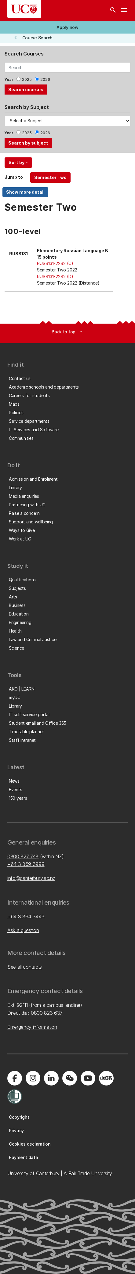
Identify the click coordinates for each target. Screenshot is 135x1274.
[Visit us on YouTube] (88, 1078)
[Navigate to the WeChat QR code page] (69, 1078)
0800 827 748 (22, 856)
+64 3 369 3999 (26, 864)
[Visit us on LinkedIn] (51, 1078)
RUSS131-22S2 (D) (55, 276)
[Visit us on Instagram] (33, 1078)
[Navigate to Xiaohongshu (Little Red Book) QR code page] (106, 1078)
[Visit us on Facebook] (14, 1078)
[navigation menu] (124, 10)
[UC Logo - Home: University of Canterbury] (24, 9)
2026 (45, 79)
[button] (67, 27)
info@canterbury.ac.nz (31, 878)
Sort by (16, 162)
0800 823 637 (47, 1013)
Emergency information (32, 1027)
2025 (27, 79)
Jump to (14, 177)
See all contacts (24, 967)
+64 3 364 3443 (26, 916)
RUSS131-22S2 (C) (55, 263)
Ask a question (23, 930)
